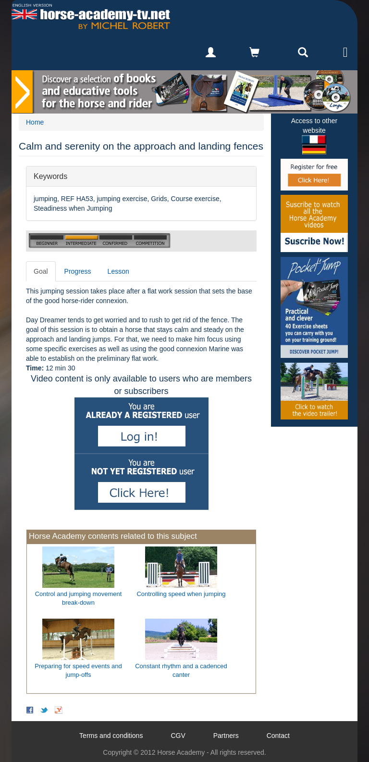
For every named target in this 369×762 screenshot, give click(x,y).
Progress (77, 271)
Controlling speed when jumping (180, 593)
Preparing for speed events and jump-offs (78, 670)
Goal (41, 271)
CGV (178, 735)
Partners (226, 735)
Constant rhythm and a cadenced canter (181, 670)
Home (35, 122)
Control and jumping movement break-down (78, 598)
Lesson (118, 271)
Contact (278, 735)
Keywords (50, 175)
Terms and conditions (111, 735)
